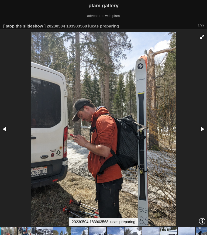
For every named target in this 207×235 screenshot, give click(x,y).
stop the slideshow (24, 26)
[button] (202, 37)
